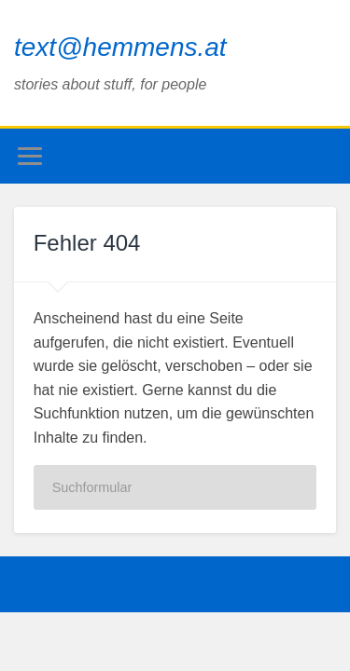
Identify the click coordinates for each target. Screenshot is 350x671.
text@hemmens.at (120, 47)
